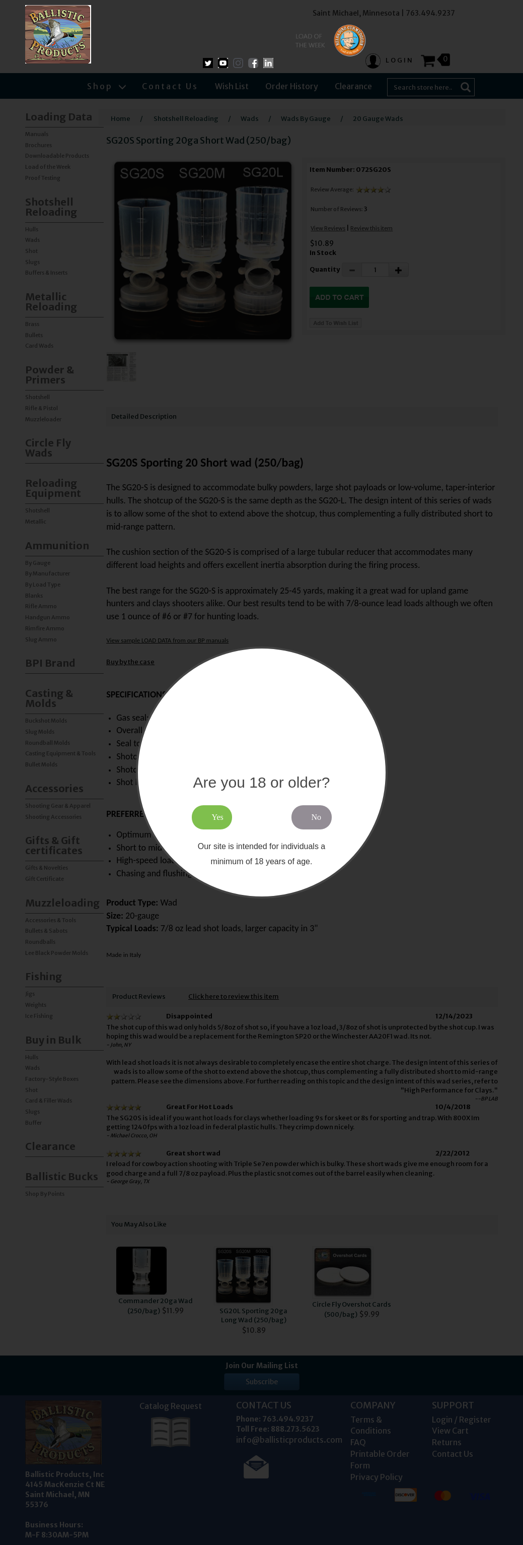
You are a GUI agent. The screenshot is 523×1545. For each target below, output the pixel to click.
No (317, 817)
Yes (217, 817)
